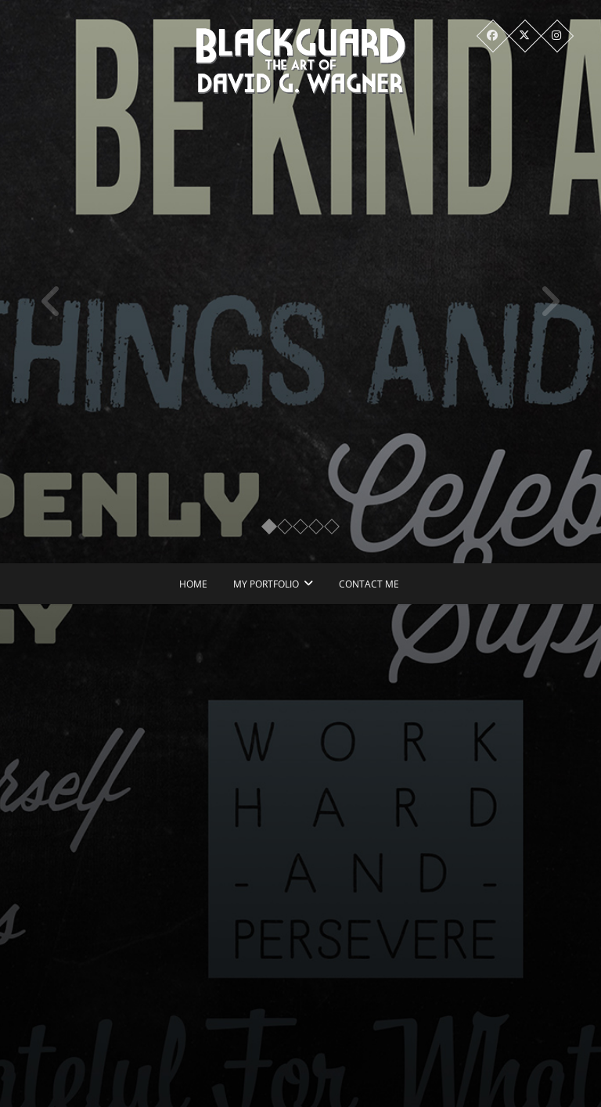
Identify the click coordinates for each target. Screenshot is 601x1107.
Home (193, 584)
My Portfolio (266, 584)
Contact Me (369, 584)
